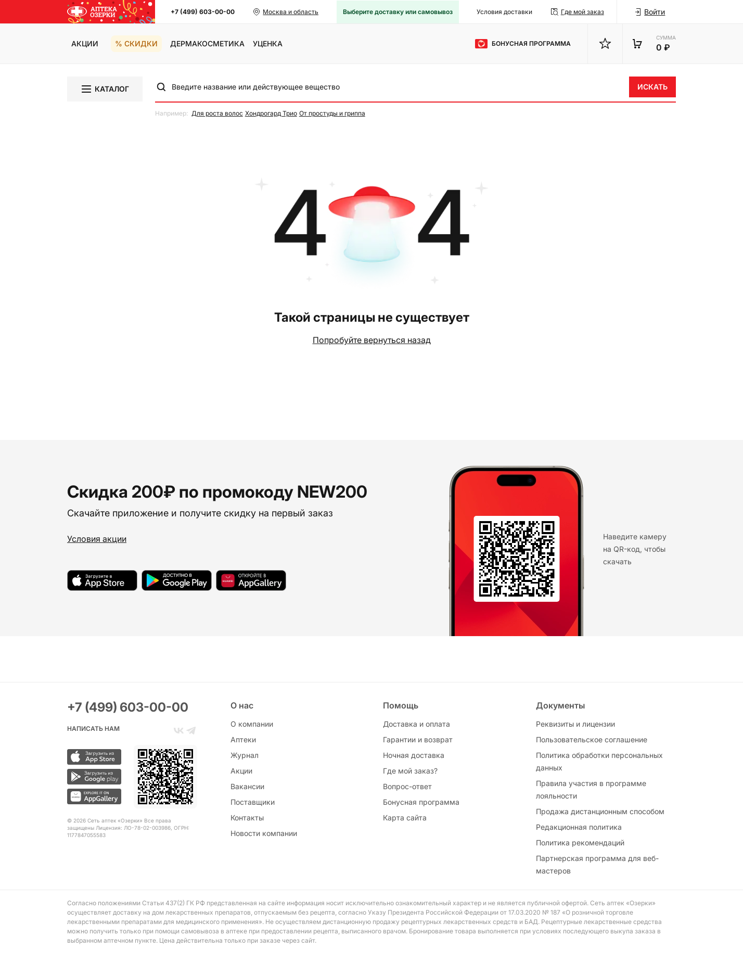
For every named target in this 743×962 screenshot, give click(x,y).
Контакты (247, 817)
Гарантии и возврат (418, 739)
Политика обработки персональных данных (599, 761)
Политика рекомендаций (580, 842)
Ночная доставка (413, 755)
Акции (84, 43)
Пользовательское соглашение (591, 739)
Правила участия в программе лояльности (591, 789)
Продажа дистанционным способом (600, 811)
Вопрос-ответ (407, 786)
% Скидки (136, 43)
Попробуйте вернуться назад (372, 340)
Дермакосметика (207, 43)
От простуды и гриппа (332, 113)
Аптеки (243, 739)
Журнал (244, 755)
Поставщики (252, 802)
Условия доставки (504, 12)
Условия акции (96, 539)
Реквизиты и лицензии (575, 723)
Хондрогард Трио (271, 113)
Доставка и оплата (416, 723)
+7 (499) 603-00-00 (203, 12)
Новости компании (263, 833)
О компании (251, 723)
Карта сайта (405, 817)
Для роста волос (217, 113)
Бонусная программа (421, 802)
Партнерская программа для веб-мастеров (597, 864)
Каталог (104, 89)
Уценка (268, 43)
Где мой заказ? (410, 770)
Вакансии (247, 786)
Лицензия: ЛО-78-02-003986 (133, 828)
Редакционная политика (579, 826)
